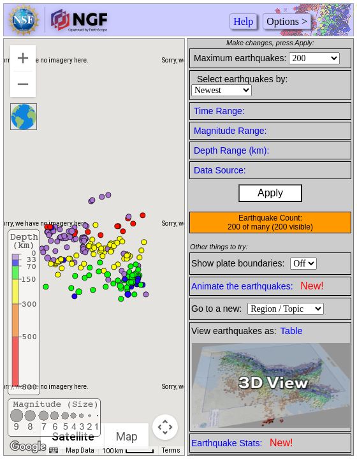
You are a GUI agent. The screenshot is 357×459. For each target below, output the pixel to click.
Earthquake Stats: (242, 442)
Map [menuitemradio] (127, 436)
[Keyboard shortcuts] (53, 450)
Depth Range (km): (231, 150)
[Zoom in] (23, 58)
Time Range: (219, 111)
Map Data (80, 450)
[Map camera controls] (165, 427)
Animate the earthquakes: (257, 285)
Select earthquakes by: (242, 79)
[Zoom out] (23, 84)
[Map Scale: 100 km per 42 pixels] (128, 450)
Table (291, 331)
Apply (270, 192)
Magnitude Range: (230, 131)
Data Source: (220, 170)
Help (243, 21)
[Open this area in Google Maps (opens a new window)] (28, 447)
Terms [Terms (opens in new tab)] (171, 450)
